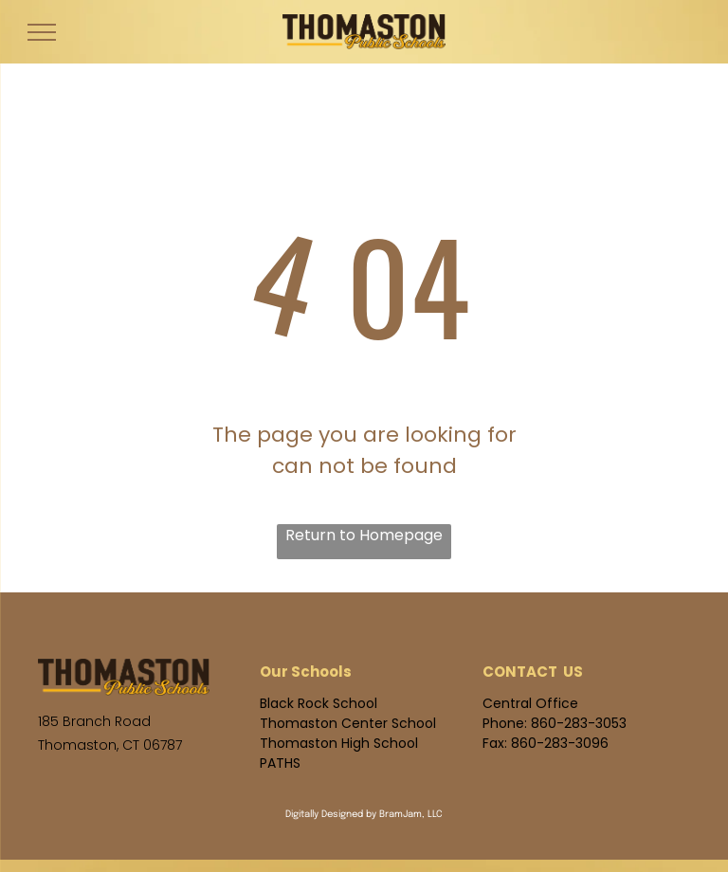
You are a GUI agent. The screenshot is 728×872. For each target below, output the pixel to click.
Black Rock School (318, 703)
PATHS (280, 763)
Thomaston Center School (348, 723)
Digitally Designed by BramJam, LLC (364, 814)
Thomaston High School (339, 743)
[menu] (41, 32)
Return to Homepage (364, 535)
